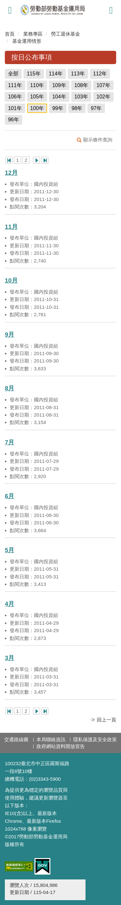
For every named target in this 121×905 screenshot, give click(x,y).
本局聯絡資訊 (51, 739)
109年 (59, 85)
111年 (15, 85)
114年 (56, 73)
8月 (9, 388)
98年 (77, 108)
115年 (34, 73)
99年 (57, 108)
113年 (78, 73)
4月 (9, 603)
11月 (11, 226)
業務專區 (33, 34)
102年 (103, 96)
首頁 (10, 34)
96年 (13, 119)
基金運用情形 (26, 41)
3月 (9, 657)
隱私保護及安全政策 (95, 739)
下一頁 (36, 160)
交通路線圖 (16, 739)
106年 (15, 96)
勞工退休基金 (65, 34)
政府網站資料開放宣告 (60, 746)
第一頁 (9, 160)
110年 (37, 85)
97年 (96, 108)
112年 (100, 73)
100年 (37, 108)
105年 (37, 96)
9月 (9, 334)
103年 (81, 96)
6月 (9, 496)
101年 (15, 108)
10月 (11, 280)
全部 (13, 73)
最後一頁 (44, 160)
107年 (103, 85)
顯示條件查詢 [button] (97, 139)
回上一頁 (106, 719)
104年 (59, 96)
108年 (81, 85)
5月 (9, 550)
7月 (9, 442)
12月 (11, 172)
